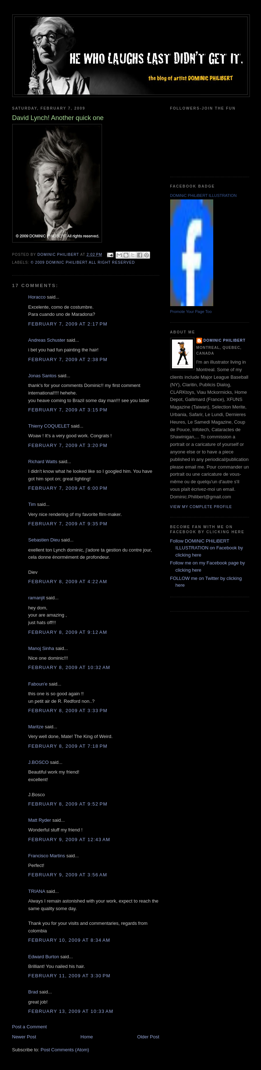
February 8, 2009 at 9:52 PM (68, 804)
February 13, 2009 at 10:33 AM (70, 1011)
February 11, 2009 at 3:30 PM (69, 975)
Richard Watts (42, 461)
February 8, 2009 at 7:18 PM (68, 746)
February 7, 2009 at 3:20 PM (68, 445)
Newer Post (24, 1036)
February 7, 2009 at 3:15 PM (68, 409)
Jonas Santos (42, 375)
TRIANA (36, 891)
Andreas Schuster (46, 340)
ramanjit (36, 597)
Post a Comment (29, 1026)
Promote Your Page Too (191, 311)
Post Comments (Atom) (65, 1049)
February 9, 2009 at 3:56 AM (67, 874)
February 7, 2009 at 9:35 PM (68, 523)
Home (86, 1036)
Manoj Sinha (41, 648)
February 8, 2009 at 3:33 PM (68, 710)
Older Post (148, 1036)
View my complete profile (201, 507)
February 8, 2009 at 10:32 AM (69, 667)
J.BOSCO (38, 762)
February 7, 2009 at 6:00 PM (68, 488)
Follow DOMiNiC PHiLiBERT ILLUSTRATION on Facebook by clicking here (206, 548)
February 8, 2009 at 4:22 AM (67, 581)
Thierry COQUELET (49, 426)
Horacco (37, 297)
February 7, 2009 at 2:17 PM (68, 324)
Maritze (36, 726)
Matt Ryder (39, 820)
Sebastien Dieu (44, 540)
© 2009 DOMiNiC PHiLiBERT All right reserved (83, 262)
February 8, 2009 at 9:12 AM (67, 632)
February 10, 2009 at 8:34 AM (69, 940)
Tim (32, 504)
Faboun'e (38, 684)
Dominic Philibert (225, 340)
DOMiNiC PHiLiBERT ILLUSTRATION (203, 195)
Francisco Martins (46, 855)
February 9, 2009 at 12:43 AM (69, 839)
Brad (33, 992)
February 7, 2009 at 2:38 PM (68, 359)
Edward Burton (43, 956)
